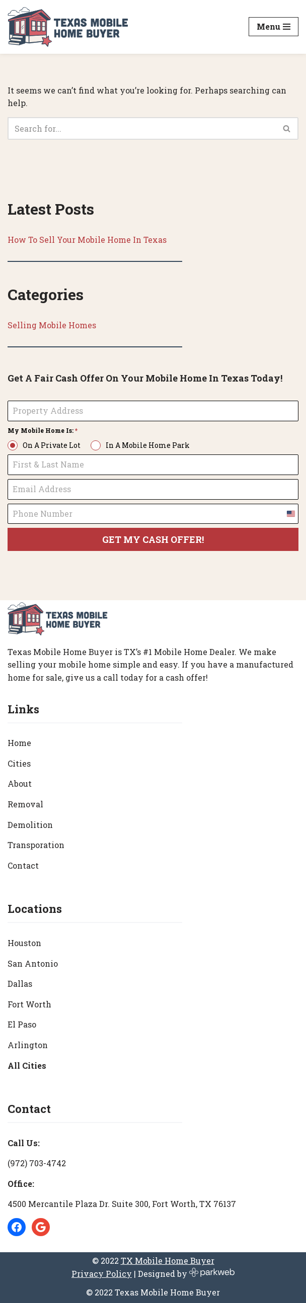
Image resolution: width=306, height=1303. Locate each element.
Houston (24, 943)
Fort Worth (29, 1004)
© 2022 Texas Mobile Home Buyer (153, 1292)
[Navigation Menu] (273, 26)
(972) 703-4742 (37, 1163)
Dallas (20, 984)
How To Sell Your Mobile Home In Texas (88, 239)
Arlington (28, 1045)
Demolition (30, 824)
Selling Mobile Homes (52, 325)
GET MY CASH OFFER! (153, 540)
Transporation (36, 845)
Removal (25, 804)
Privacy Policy (101, 1273)
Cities (19, 763)
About (20, 784)
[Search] (142, 128)
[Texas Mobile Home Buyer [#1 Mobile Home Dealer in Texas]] (68, 27)
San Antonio (33, 963)
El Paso (22, 1024)
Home (19, 743)
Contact (23, 865)
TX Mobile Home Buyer (167, 1261)
